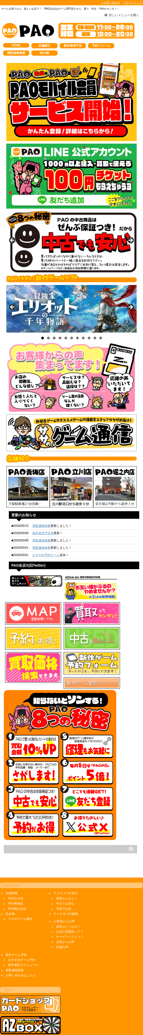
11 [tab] (101, 338)
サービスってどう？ (69, 917)
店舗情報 (12, 874)
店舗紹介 (44, 45)
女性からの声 (65, 923)
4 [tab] (60, 338)
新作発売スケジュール (23, 946)
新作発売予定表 (43, 533)
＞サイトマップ (132, 2)
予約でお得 (63, 889)
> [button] (130, 240)
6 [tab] (71, 338)
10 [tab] (95, 338)
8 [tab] (83, 338)
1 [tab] (42, 338)
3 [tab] (54, 338)
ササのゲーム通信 (20, 899)
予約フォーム (101, 45)
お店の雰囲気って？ (69, 912)
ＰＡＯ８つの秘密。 (67, 894)
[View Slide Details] (71, 242)
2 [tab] (48, 338)
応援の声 (62, 928)
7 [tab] (77, 338)
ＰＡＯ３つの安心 (66, 874)
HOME (16, 45)
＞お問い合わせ (110, 2)
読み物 (44, 53)
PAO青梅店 (15, 884)
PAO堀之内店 (17, 889)
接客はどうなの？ (68, 907)
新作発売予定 (73, 45)
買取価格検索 (16, 53)
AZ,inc (61, 1024)
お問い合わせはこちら (21, 956)
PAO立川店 (15, 879)
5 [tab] (65, 338)
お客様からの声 (64, 902)
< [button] (12, 240)
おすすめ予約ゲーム (46, 555)
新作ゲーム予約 (16, 935)
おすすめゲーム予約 (21, 941)
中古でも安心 (65, 884)
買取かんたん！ (66, 879)
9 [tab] (89, 338)
